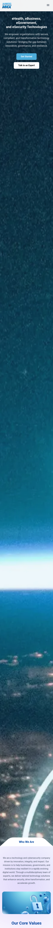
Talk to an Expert (26, 65)
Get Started (26, 56)
